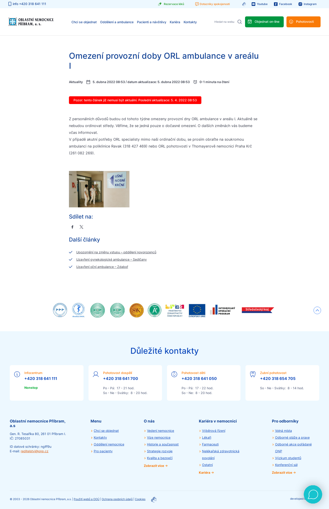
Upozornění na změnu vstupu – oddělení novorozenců (116, 252)
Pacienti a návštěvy (151, 22)
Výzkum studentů (288, 458)
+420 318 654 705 (278, 378)
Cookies (140, 499)
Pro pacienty (103, 451)
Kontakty (190, 22)
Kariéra (175, 22)
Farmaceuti (210, 444)
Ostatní (207, 465)
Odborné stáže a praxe (292, 437)
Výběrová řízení (213, 431)
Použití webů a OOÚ (86, 499)
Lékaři (206, 437)
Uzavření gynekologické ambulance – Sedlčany (111, 259)
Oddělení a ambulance (117, 22)
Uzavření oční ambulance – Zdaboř (102, 267)
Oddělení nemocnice (109, 444)
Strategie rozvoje (159, 451)
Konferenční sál (286, 465)
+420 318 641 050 (199, 378)
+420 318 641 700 (120, 378)
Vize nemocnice (158, 437)
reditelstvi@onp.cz (34, 451)
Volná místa (283, 431)
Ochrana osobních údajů (117, 499)
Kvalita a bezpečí (159, 458)
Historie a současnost (163, 444)
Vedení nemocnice (160, 431)
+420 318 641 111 (40, 378)
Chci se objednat (84, 22)
